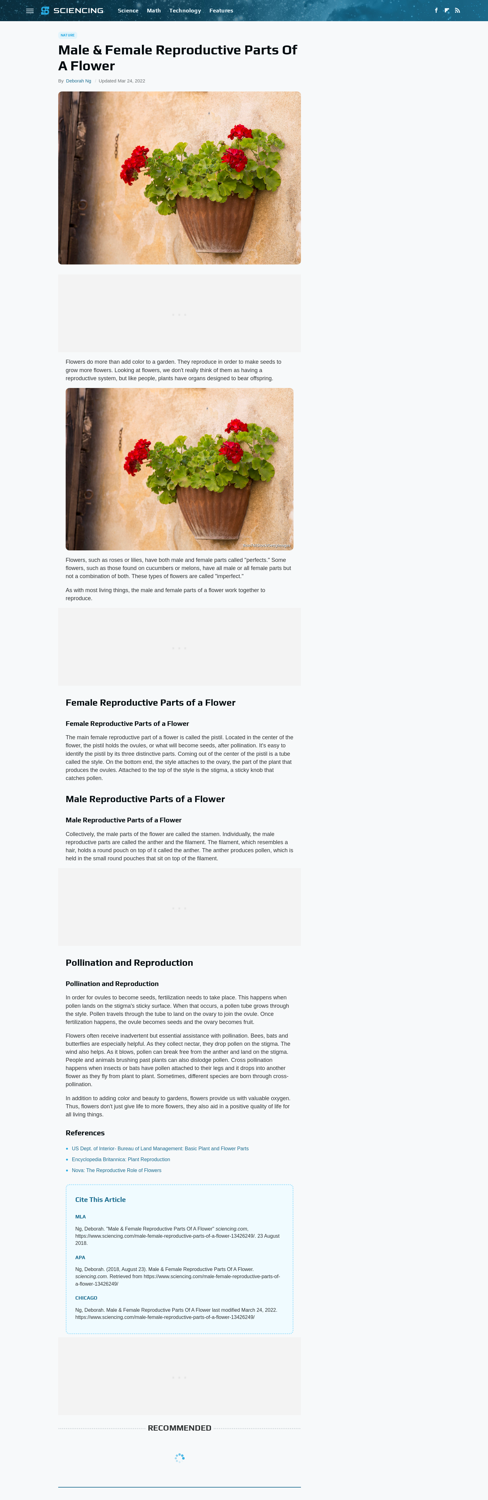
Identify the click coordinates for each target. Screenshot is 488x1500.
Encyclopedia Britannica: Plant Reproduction (121, 1159)
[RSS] (457, 10)
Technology (185, 10)
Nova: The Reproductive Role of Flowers (117, 1170)
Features (221, 10)
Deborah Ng (78, 80)
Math (154, 10)
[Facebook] (436, 10)
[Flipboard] (447, 10)
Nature (68, 35)
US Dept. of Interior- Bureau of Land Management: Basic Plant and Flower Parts (160, 1148)
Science (128, 10)
